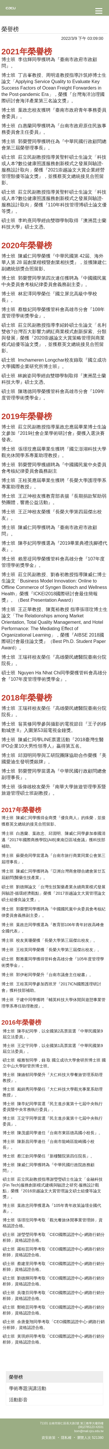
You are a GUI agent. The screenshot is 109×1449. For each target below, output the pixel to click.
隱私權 (66, 1438)
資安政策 (49, 1438)
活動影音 (18, 1399)
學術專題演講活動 (27, 1388)
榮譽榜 (16, 1377)
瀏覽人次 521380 (90, 1438)
